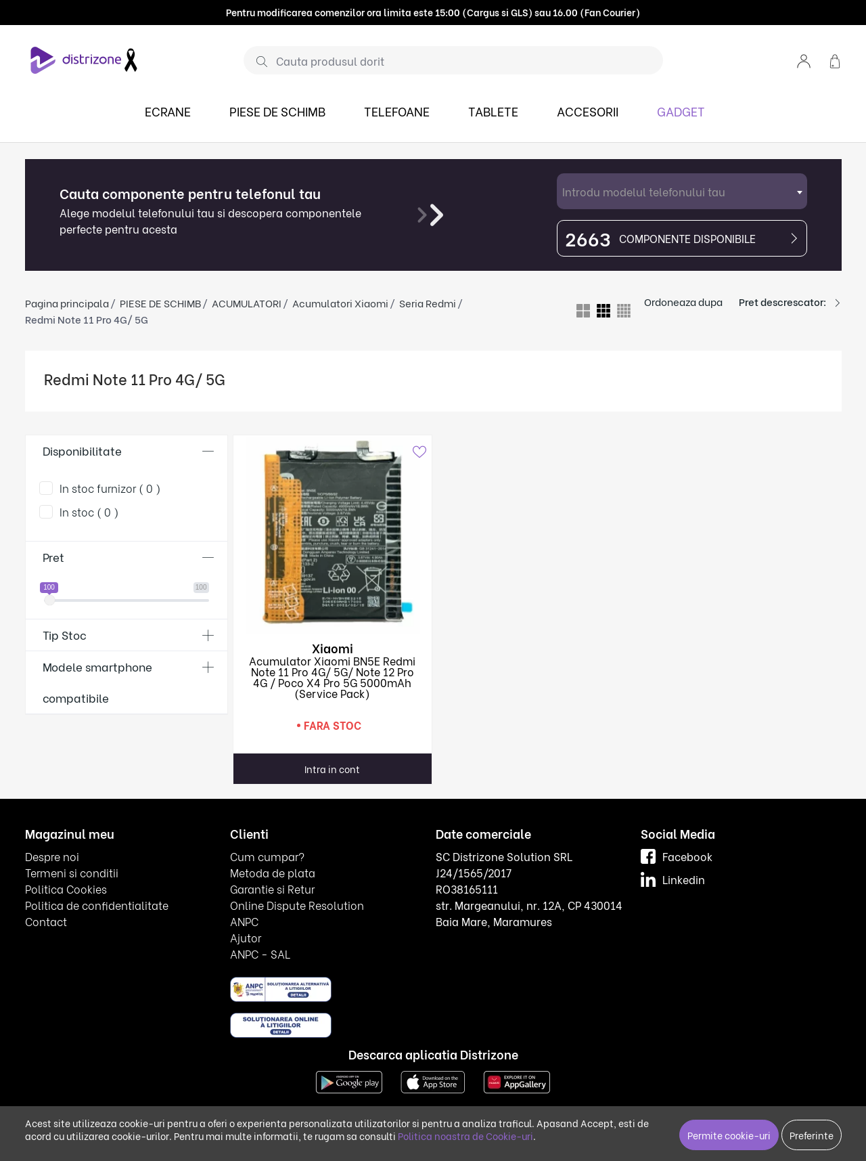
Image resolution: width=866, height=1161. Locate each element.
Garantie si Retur (272, 888)
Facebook (676, 856)
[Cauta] (256, 60)
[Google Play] (349, 1081)
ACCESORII (587, 111)
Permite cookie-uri (729, 1135)
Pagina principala (67, 302)
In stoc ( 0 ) (89, 511)
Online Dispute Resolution (297, 905)
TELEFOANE (397, 111)
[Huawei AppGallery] (517, 1081)
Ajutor (245, 937)
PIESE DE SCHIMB (277, 111)
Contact (46, 921)
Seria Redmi (427, 302)
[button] (804, 60)
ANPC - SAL (260, 953)
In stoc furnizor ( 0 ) (110, 488)
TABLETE (493, 111)
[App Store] (433, 1081)
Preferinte (812, 1135)
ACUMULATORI (246, 302)
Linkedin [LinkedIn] (673, 879)
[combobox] (682, 191)
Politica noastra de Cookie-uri (465, 1136)
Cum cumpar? (267, 856)
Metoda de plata (272, 872)
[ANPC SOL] (281, 1024)
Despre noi (52, 856)
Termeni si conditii (71, 872)
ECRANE (168, 111)
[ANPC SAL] (281, 988)
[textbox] (682, 191)
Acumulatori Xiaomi (340, 302)
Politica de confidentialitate (96, 905)
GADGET (681, 111)
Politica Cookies (66, 888)
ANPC (244, 921)
